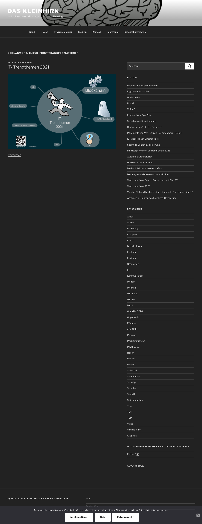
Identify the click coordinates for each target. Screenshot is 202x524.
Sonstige (131, 382)
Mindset (131, 299)
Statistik (131, 394)
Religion (131, 358)
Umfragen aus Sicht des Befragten (144, 127)
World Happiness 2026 (138, 186)
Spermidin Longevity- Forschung (143, 144)
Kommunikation (135, 275)
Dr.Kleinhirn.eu (134, 246)
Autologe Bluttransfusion (139, 156)
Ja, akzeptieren (79, 517)
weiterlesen (14, 155)
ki (128, 270)
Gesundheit (133, 264)
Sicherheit (132, 370)
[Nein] (198, 515)
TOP (129, 417)
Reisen (44, 32)
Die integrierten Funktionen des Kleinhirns (148, 174)
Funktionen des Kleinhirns (140, 162)
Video (130, 423)
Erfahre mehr (125, 517)
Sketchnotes (133, 376)
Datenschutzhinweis (135, 32)
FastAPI (131, 103)
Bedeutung (132, 228)
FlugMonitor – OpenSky (139, 115)
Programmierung (63, 32)
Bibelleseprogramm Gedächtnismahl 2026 (148, 150)
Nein (103, 517)
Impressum (113, 32)
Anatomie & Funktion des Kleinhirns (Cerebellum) (151, 198)
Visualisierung (134, 429)
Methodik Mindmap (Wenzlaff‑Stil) (144, 168)
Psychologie (133, 346)
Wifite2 (131, 109)
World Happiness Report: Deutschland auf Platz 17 (152, 180)
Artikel (130, 222)
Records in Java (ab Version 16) (142, 85)
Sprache (131, 388)
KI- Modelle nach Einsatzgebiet (142, 138)
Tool (129, 412)
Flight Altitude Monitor (138, 91)
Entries (133, 454)
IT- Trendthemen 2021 (28, 67)
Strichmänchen (135, 400)
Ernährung (132, 258)
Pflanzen (131, 323)
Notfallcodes (133, 97)
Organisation (133, 317)
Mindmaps (132, 293)
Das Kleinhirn (33, 11)
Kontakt (96, 32)
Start (32, 32)
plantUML (132, 329)
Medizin (82, 32)
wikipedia (132, 435)
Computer (132, 234)
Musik (130, 305)
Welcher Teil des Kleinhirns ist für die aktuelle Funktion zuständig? (160, 192)
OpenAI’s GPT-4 (135, 311)
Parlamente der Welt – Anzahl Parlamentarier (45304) (154, 133)
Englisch (131, 252)
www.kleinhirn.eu (135, 465)
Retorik (130, 364)
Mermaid (131, 287)
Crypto (130, 240)
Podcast (131, 335)
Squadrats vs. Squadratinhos (141, 121)
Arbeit (130, 216)
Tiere (129, 406)
